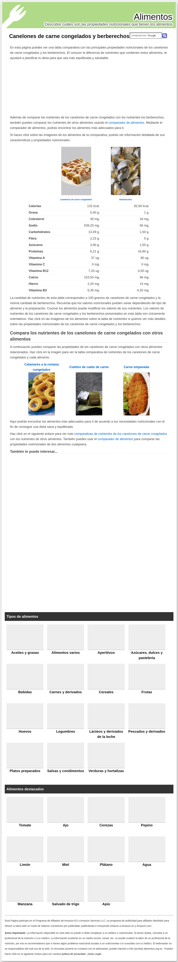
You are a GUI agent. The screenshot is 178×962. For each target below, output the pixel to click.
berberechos (125, 199)
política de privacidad (73, 954)
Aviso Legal (94, 954)
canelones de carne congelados (76, 199)
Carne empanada (136, 367)
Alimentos (153, 17)
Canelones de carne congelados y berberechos (69, 36)
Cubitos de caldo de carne (89, 367)
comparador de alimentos (126, 122)
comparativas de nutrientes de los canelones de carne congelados (120, 434)
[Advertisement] (89, 86)
